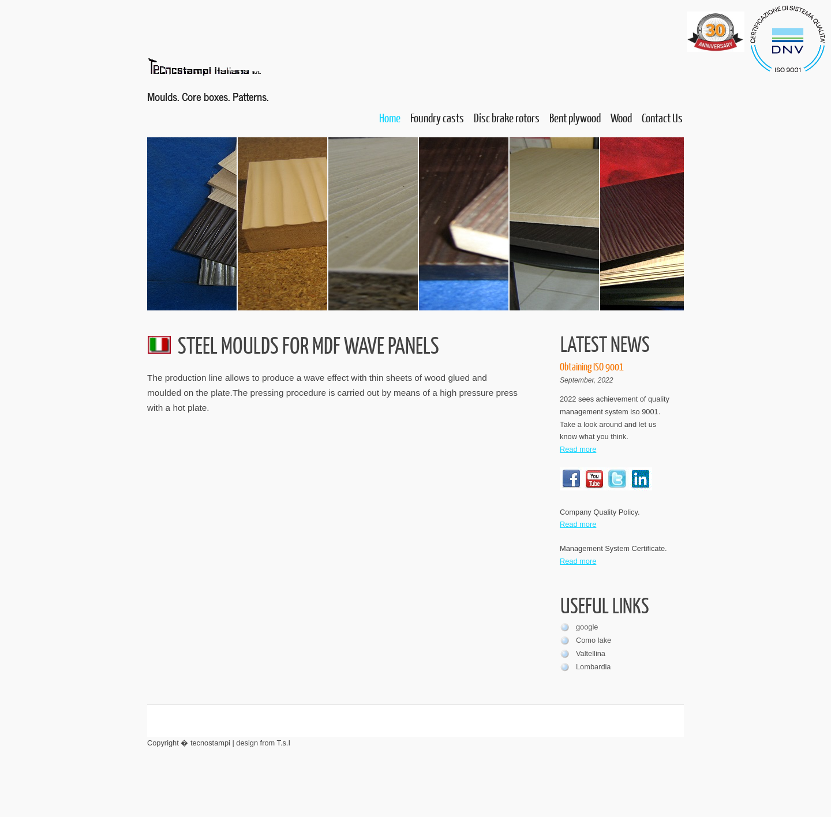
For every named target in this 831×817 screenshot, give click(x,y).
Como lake (593, 640)
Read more (578, 449)
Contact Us (662, 117)
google (587, 627)
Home (389, 117)
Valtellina (590, 653)
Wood (621, 117)
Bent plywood (575, 117)
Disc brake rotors (507, 117)
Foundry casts (437, 117)
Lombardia (593, 666)
